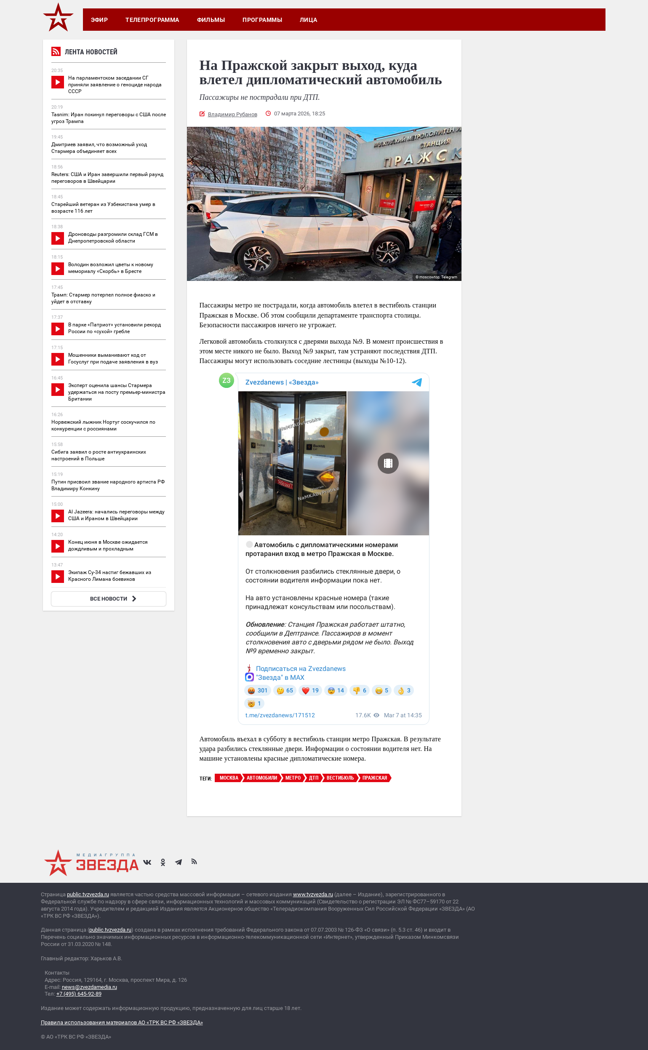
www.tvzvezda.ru (313, 894)
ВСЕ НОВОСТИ (114, 599)
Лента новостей (84, 53)
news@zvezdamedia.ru (89, 987)
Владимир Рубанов (232, 114)
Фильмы (211, 19)
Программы (262, 19)
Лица (308, 19)
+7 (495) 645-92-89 (78, 994)
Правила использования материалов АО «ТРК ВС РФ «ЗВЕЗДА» (122, 1022)
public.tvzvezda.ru (88, 894)
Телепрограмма (152, 19)
